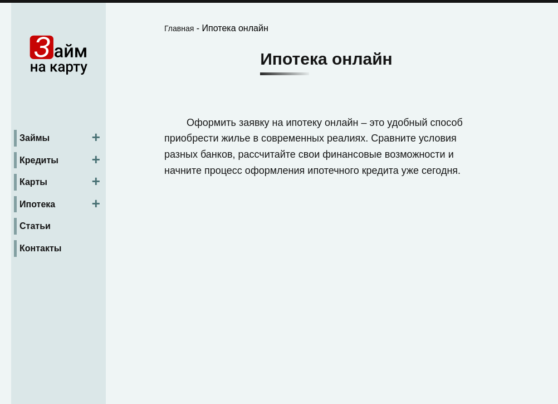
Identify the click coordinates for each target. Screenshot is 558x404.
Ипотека (37, 204)
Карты (33, 182)
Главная (179, 28)
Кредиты (38, 160)
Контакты (40, 248)
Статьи (35, 226)
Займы (34, 138)
